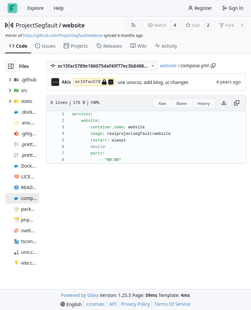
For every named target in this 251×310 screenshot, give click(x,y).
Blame (181, 103)
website (73, 25)
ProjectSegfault (37, 25)
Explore (35, 8)
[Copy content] (236, 103)
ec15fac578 (94, 82)
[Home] (12, 8)
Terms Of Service (173, 304)
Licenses (96, 304)
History (204, 103)
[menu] (71, 304)
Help (59, 8)
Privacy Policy (135, 304)
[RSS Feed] (133, 25)
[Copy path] (213, 65)
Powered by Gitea (80, 295)
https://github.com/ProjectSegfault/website (63, 35)
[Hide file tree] (10, 66)
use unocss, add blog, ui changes (153, 82)
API (112, 304)
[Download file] (224, 103)
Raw (162, 103)
